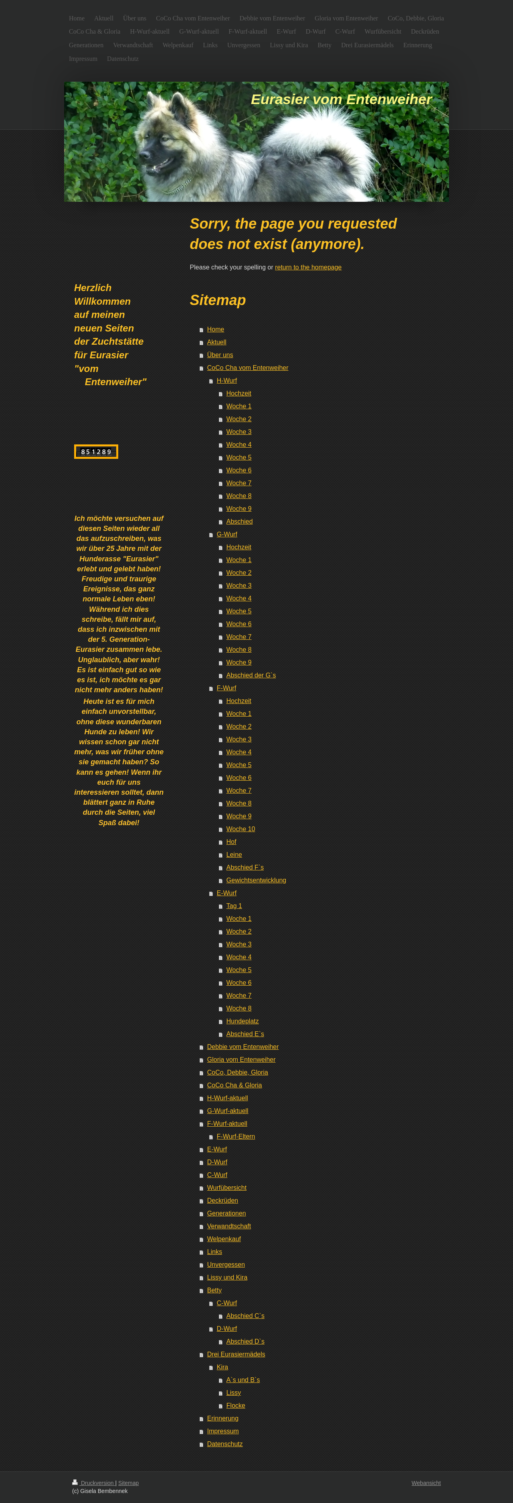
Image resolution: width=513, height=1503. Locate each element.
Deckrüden (222, 1200)
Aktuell (216, 342)
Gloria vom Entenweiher (241, 1059)
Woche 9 (239, 508)
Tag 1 (234, 905)
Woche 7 (239, 483)
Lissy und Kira (227, 1277)
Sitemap (128, 1483)
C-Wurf (217, 1174)
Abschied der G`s (251, 675)
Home (215, 329)
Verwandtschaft (229, 1226)
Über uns (220, 355)
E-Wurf (226, 893)
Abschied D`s (245, 1341)
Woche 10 (240, 829)
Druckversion (93, 1483)
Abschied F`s (245, 867)
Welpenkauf (224, 1239)
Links (214, 1251)
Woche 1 (239, 406)
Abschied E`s (245, 1034)
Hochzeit (238, 393)
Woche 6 (239, 470)
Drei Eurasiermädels (236, 1354)
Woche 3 (239, 431)
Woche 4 (239, 444)
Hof (231, 841)
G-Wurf (227, 534)
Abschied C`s (245, 1315)
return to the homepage (308, 267)
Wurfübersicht (226, 1187)
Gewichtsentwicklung (256, 880)
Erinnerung (222, 1418)
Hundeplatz (242, 1021)
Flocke (235, 1405)
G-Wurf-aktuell (227, 1110)
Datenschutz (225, 1444)
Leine (234, 854)
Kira (222, 1367)
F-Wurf (226, 688)
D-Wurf (217, 1162)
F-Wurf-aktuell (227, 1123)
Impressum (223, 1431)
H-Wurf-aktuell (227, 1098)
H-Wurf (227, 380)
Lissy (233, 1392)
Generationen (226, 1213)
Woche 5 (239, 457)
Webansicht (426, 1483)
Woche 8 (239, 495)
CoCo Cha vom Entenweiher (248, 367)
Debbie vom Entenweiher (243, 1046)
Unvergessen (226, 1264)
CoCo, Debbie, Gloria (237, 1072)
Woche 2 (239, 419)
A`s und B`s (243, 1379)
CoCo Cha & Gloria (234, 1085)
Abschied (239, 521)
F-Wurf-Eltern (236, 1136)
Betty (214, 1290)
